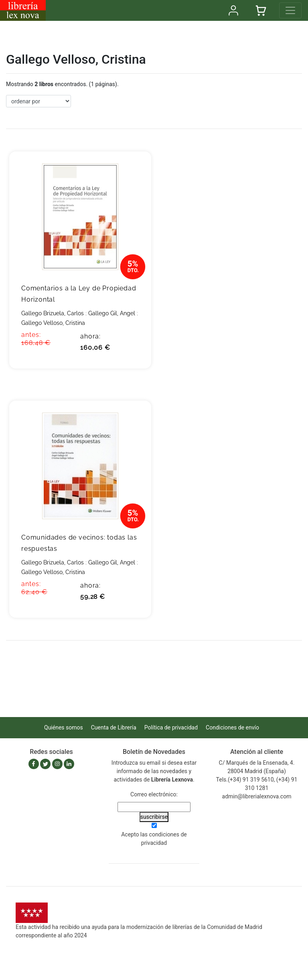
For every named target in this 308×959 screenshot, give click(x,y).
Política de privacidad (171, 727)
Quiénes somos (63, 727)
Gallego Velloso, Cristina (53, 323)
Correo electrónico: (154, 794)
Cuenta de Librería (113, 727)
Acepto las (154, 838)
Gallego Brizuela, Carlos (52, 313)
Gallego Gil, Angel (111, 313)
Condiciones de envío (232, 727)
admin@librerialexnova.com (257, 796)
